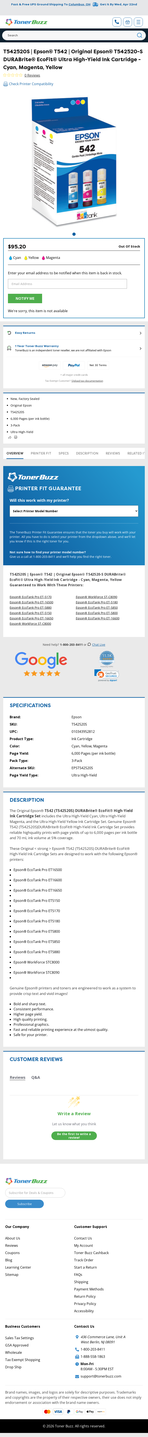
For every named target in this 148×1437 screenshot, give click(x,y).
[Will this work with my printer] (74, 511)
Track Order (83, 1260)
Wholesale (13, 1352)
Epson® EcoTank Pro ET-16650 (31, 618)
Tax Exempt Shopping (22, 1359)
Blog (8, 1260)
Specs (64, 453)
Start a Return (85, 1267)
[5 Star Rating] (41, 664)
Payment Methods (89, 1289)
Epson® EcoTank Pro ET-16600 (97, 618)
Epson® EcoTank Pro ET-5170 (31, 597)
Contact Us (83, 1238)
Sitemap (11, 1274)
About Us (12, 1238)
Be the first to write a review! (74, 1136)
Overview (14, 453)
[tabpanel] (74, 161)
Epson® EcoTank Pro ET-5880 (31, 608)
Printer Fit (41, 453)
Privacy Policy (85, 1303)
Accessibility (84, 1311)
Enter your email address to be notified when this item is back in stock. (65, 273)
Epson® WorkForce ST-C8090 (96, 597)
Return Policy (85, 1296)
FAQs (78, 1274)
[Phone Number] (116, 22)
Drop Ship (13, 1367)
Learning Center (18, 1267)
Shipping (81, 1282)
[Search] (74, 35)
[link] (107, 675)
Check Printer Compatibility (28, 84)
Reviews (113, 453)
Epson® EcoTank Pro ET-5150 (31, 613)
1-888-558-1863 (93, 1356)
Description (87, 453)
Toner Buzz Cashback (91, 1252)
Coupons (12, 1252)
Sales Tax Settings (19, 1338)
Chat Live (96, 645)
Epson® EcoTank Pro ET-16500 (31, 602)
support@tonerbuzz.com (101, 1376)
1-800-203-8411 (93, 1349)
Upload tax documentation (87, 381)
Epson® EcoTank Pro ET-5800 (97, 613)
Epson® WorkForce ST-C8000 (30, 624)
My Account (83, 1245)
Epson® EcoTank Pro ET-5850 (97, 608)
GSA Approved (17, 1345)
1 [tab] (74, 234)
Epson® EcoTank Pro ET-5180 (97, 602)
